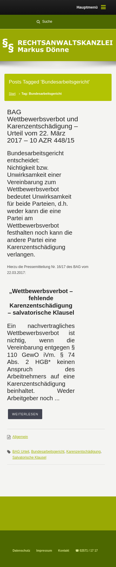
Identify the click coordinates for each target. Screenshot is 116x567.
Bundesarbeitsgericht (47, 452)
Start (12, 93)
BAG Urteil (20, 452)
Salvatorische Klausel (29, 457)
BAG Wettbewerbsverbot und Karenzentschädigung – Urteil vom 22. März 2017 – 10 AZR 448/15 (42, 126)
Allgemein (20, 437)
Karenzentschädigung (83, 452)
